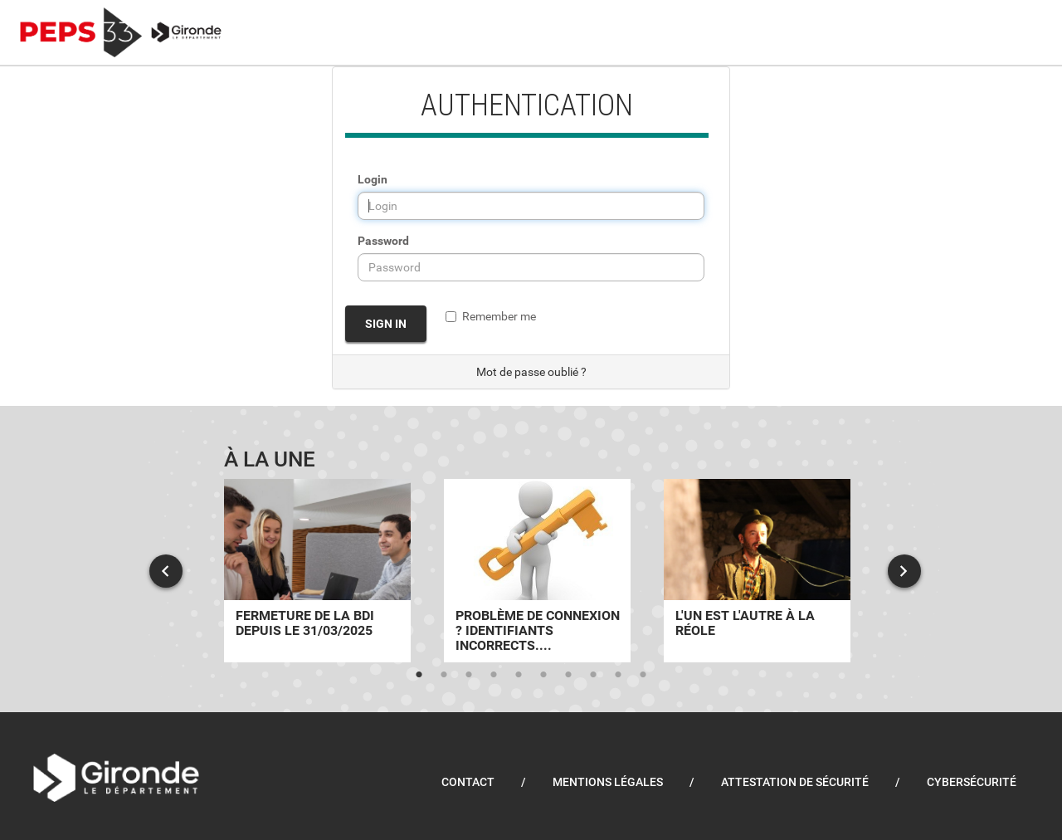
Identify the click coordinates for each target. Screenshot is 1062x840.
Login (372, 179)
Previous (166, 571)
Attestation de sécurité (795, 782)
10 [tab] (643, 675)
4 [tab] (493, 675)
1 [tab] (419, 675)
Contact (467, 782)
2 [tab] (444, 675)
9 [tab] (618, 675)
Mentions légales (608, 782)
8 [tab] (593, 675)
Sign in (386, 323)
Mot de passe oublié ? (531, 371)
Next (904, 571)
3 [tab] (468, 675)
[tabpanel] (317, 570)
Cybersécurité (971, 782)
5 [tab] (518, 675)
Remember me (491, 316)
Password (383, 240)
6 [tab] (543, 675)
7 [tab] (568, 675)
